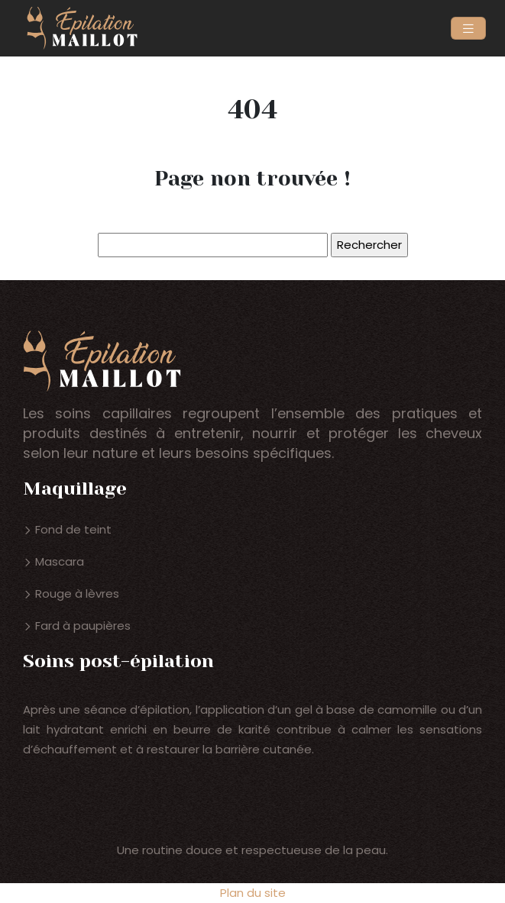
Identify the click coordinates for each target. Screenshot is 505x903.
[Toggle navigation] (468, 28)
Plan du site (253, 893)
